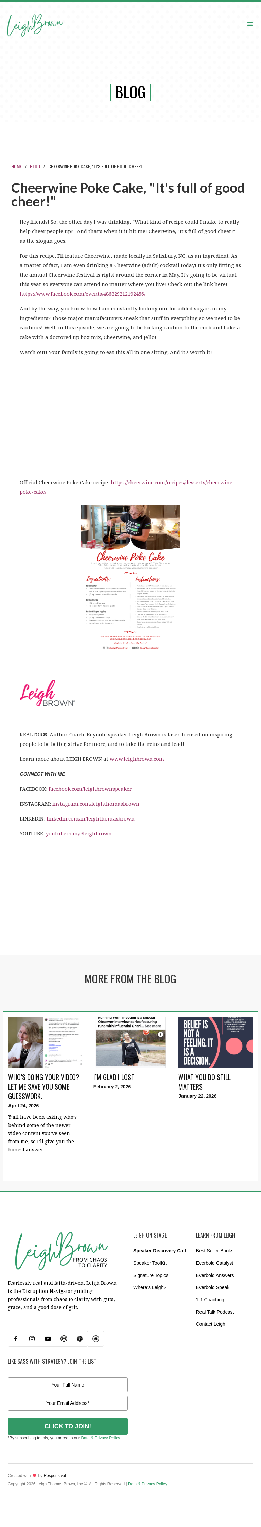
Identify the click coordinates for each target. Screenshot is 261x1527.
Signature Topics (150, 1275)
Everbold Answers (215, 1275)
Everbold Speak (213, 1287)
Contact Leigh (210, 1324)
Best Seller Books (215, 1250)
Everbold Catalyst (214, 1263)
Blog (35, 166)
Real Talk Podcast (215, 1312)
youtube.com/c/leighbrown (79, 833)
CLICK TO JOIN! (68, 1426)
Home (16, 166)
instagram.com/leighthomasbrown (95, 803)
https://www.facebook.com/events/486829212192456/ (82, 293)
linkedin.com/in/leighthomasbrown (91, 818)
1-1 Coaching (210, 1299)
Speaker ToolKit (150, 1263)
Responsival (55, 1475)
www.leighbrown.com (137, 758)
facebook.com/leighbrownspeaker (90, 788)
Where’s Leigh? (149, 1287)
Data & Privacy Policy (100, 1438)
